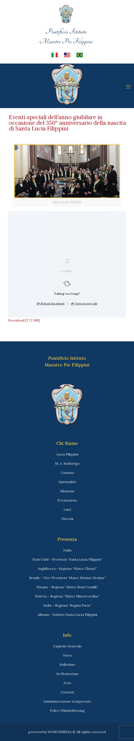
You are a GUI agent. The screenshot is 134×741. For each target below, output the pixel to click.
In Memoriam (67, 674)
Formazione (67, 500)
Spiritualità (67, 482)
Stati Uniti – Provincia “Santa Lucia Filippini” (67, 559)
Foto (67, 683)
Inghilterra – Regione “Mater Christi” (67, 568)
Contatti (67, 692)
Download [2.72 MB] (24, 320)
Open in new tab (84, 303)
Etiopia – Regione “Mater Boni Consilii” (67, 587)
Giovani (67, 519)
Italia (67, 550)
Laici (67, 509)
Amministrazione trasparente (67, 701)
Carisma (67, 473)
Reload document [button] (51, 303)
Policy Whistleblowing (67, 710)
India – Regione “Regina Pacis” (67, 605)
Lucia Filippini (67, 454)
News (67, 655)
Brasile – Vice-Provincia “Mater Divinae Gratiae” (67, 578)
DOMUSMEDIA (60, 732)
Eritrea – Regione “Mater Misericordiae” (67, 596)
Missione (67, 491)
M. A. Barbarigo (67, 463)
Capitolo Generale (67, 646)
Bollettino (67, 664)
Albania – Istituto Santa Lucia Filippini (67, 614)
